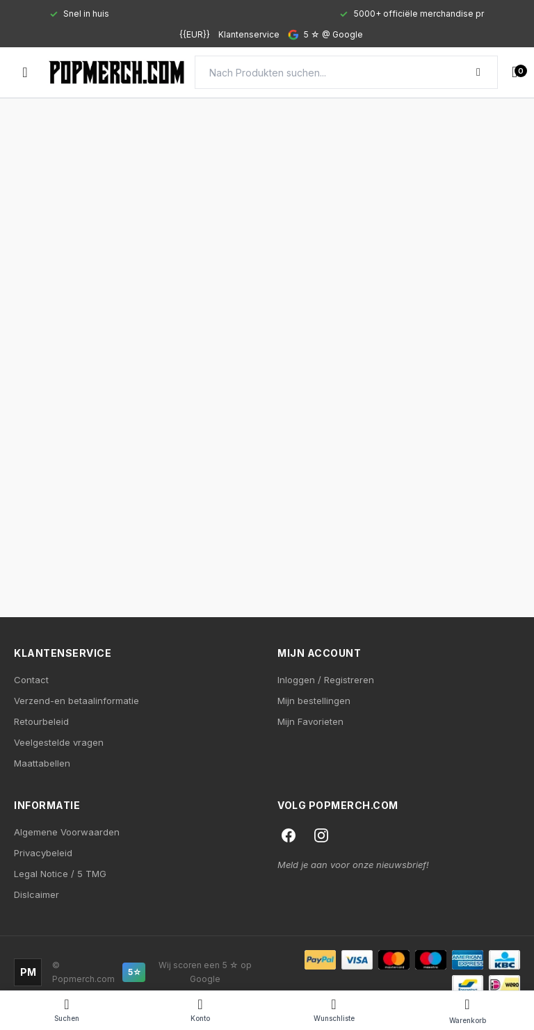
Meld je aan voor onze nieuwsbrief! (353, 864)
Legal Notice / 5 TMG (60, 873)
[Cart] (467, 1010)
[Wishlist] (333, 1010)
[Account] (200, 1010)
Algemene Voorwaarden (67, 831)
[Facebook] (288, 835)
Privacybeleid (43, 852)
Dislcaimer (36, 894)
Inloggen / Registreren (325, 679)
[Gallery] (267, 14)
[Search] (346, 72)
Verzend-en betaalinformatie (76, 700)
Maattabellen (42, 763)
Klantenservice (249, 34)
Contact (31, 679)
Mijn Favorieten (310, 721)
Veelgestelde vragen (59, 742)
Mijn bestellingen (313, 700)
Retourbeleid (41, 721)
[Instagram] (321, 835)
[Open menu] (25, 72)
